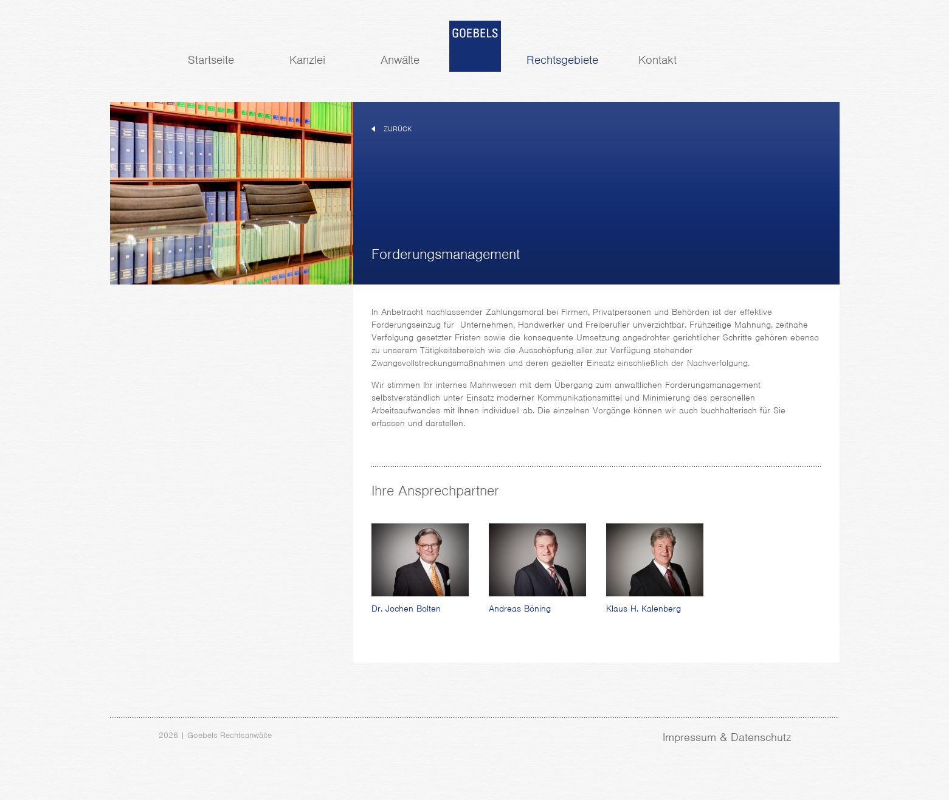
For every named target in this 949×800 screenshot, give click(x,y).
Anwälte (400, 59)
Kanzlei (307, 59)
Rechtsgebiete (562, 59)
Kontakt (657, 59)
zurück (398, 129)
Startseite (211, 59)
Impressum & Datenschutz (727, 737)
